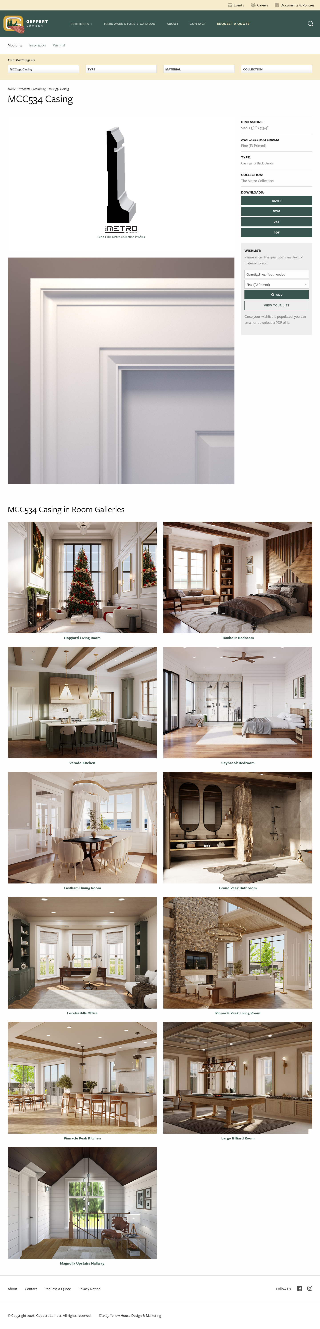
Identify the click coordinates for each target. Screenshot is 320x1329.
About (173, 23)
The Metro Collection (257, 180)
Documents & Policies (297, 5)
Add (277, 294)
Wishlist (59, 45)
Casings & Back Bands (257, 163)
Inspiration (37, 45)
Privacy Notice (89, 1288)
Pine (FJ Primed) (253, 145)
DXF (277, 222)
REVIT (276, 200)
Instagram (309, 1288)
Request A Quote (233, 23)
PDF (277, 232)
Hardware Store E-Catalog (130, 23)
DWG (276, 211)
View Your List (277, 305)
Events (239, 5)
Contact (198, 23)
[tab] (81, 24)
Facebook (299, 1288)
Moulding (15, 45)
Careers (263, 5)
